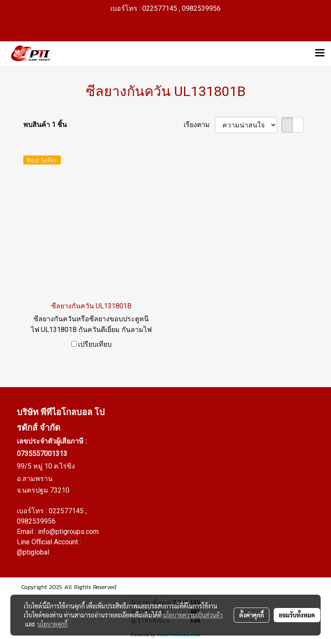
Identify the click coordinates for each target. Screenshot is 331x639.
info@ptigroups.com (68, 531)
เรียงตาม (199, 125)
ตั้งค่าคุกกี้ (251, 615)
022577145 (67, 511)
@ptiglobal (33, 552)
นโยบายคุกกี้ (52, 624)
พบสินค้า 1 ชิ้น (45, 125)
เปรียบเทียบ (95, 344)
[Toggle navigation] (319, 53)
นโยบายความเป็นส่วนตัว (193, 615)
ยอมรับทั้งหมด (297, 615)
